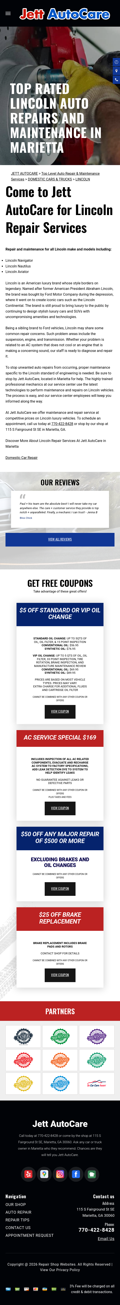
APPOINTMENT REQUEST (30, 1235)
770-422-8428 (62, 424)
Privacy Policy (68, 1270)
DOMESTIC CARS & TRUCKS (50, 179)
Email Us (106, 1239)
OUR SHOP (16, 1204)
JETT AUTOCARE (24, 173)
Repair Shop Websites (57, 1264)
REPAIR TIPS (18, 1220)
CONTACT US (18, 1227)
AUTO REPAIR (18, 1212)
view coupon (60, 711)
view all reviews (60, 539)
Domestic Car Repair (22, 458)
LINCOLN (83, 179)
